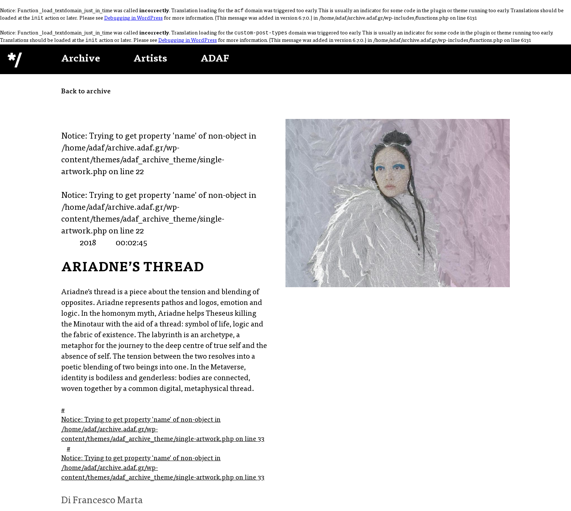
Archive (80, 62)
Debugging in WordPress (133, 20)
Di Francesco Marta (102, 504)
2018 (88, 246)
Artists (150, 62)
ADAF (215, 62)
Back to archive (85, 95)
